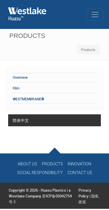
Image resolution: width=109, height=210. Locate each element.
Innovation (79, 164)
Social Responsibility (40, 172)
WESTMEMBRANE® (28, 99)
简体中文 (20, 120)
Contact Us (79, 172)
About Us (27, 164)
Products (52, 164)
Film (16, 88)
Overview (20, 78)
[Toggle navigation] (95, 14)
